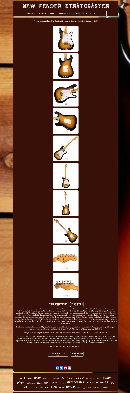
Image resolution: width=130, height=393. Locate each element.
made (41, 387)
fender (70, 386)
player (21, 382)
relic (32, 388)
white (26, 387)
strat (54, 386)
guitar (107, 377)
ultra (44, 378)
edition (105, 387)
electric (104, 382)
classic (36, 387)
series (92, 378)
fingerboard (66, 378)
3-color (61, 387)
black (39, 383)
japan (84, 388)
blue (112, 383)
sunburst (79, 378)
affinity (49, 379)
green (89, 387)
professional (31, 383)
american (92, 382)
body (46, 382)
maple (37, 377)
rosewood (97, 387)
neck (22, 377)
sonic (99, 378)
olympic (79, 387)
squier (54, 382)
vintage (62, 383)
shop (87, 378)
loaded (47, 387)
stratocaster (75, 382)
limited (30, 378)
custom (56, 378)
